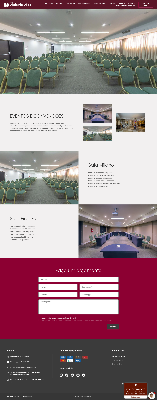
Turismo (112, 3)
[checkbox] (78, 320)
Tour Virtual (70, 3)
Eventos (121, 3)
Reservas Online (117, 360)
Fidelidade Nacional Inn (125, 6)
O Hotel (59, 3)
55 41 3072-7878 (18, 362)
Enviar (113, 327)
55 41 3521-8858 (18, 357)
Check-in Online (117, 364)
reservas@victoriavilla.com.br (21, 367)
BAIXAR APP (146, 4)
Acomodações (84, 3)
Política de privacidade (83, 396)
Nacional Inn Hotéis (118, 357)
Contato (131, 3)
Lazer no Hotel (99, 3)
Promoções (48, 3)
